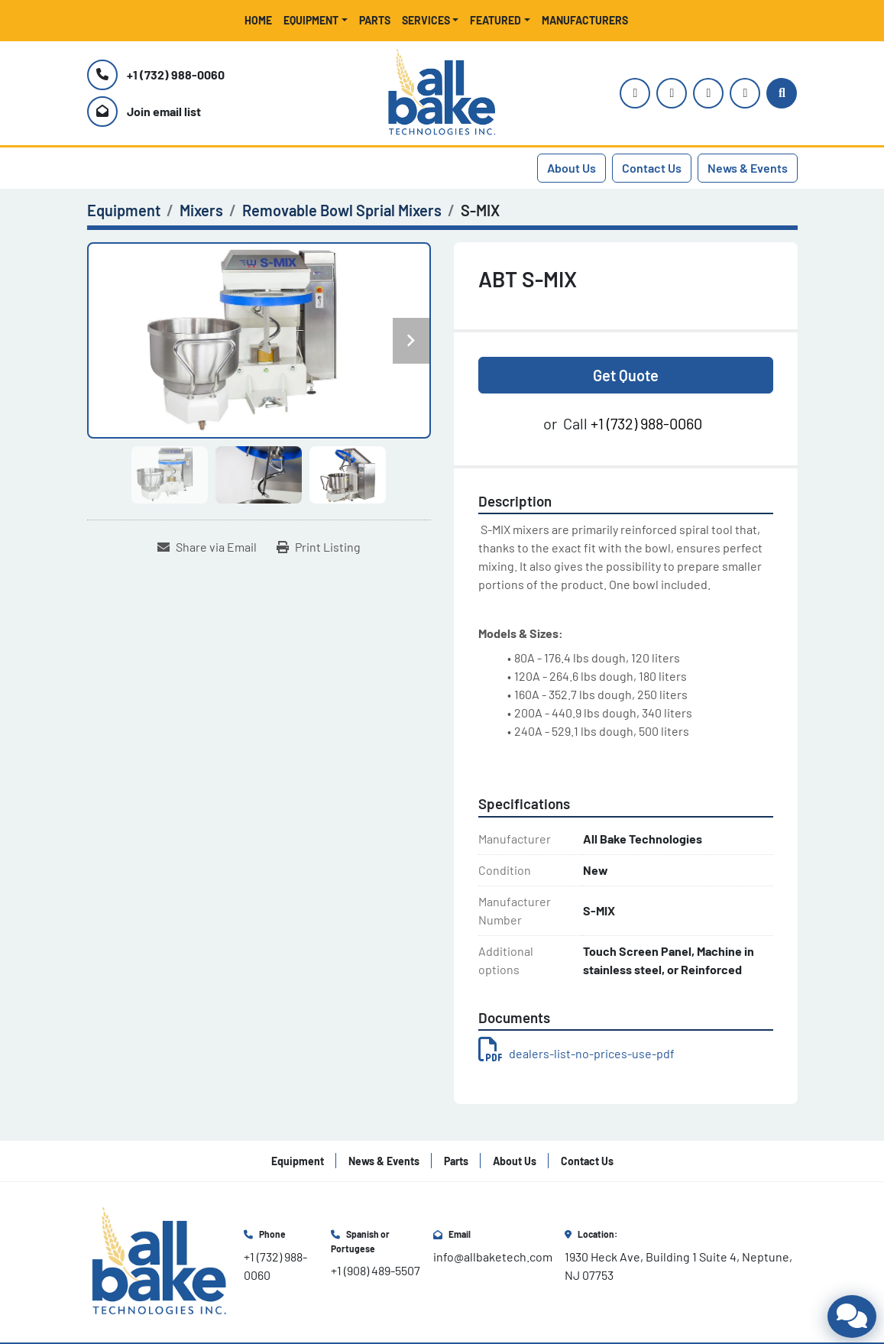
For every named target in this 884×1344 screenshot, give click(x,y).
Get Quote (626, 375)
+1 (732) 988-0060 (176, 74)
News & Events (748, 167)
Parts (374, 20)
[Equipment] (123, 210)
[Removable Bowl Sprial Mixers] (342, 210)
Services (426, 20)
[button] (315, 20)
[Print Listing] (319, 547)
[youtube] (671, 93)
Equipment (310, 20)
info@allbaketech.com (492, 1256)
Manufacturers (585, 20)
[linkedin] (745, 93)
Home (258, 20)
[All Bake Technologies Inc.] (159, 1260)
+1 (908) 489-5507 (375, 1270)
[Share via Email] (207, 547)
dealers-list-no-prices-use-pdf (576, 1053)
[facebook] (708, 93)
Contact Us (652, 167)
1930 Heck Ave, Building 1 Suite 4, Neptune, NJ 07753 (680, 1265)
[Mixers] (201, 210)
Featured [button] (495, 20)
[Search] (781, 93)
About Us (571, 167)
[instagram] (635, 93)
